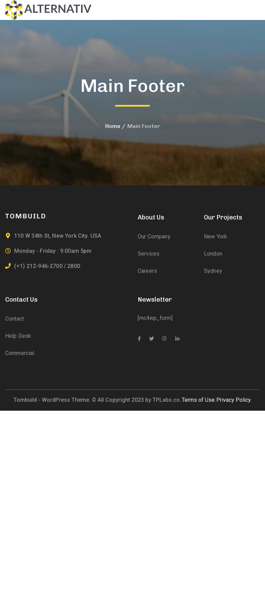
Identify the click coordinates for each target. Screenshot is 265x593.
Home (112, 126)
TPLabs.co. (167, 400)
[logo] (48, 9)
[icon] (139, 338)
